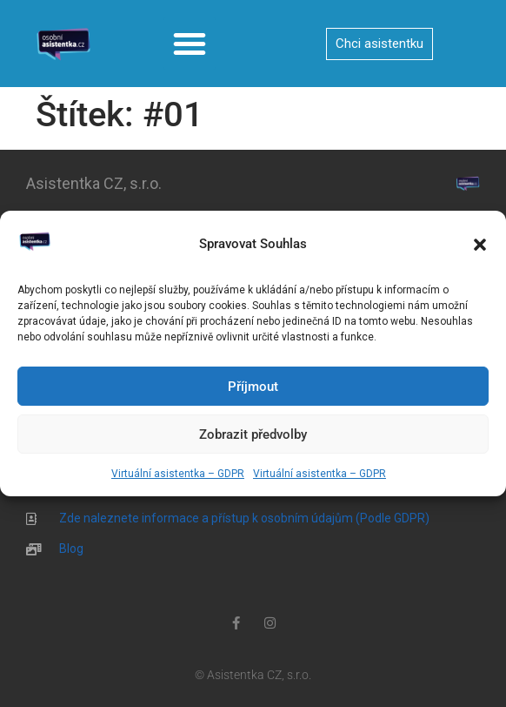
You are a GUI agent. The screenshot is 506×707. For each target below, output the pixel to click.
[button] (480, 244)
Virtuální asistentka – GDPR (177, 474)
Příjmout (253, 386)
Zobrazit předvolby (253, 434)
